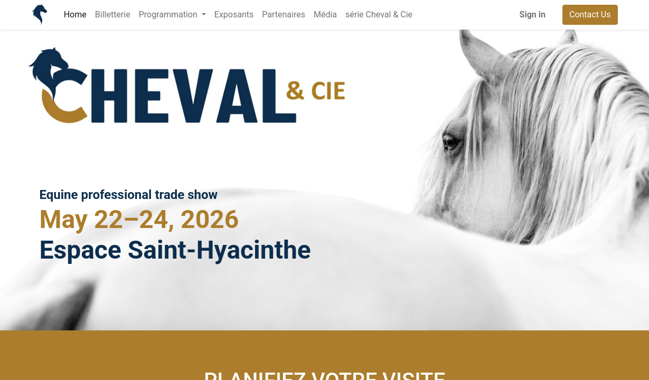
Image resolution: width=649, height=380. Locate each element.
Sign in (532, 15)
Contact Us (590, 15)
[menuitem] (75, 14)
